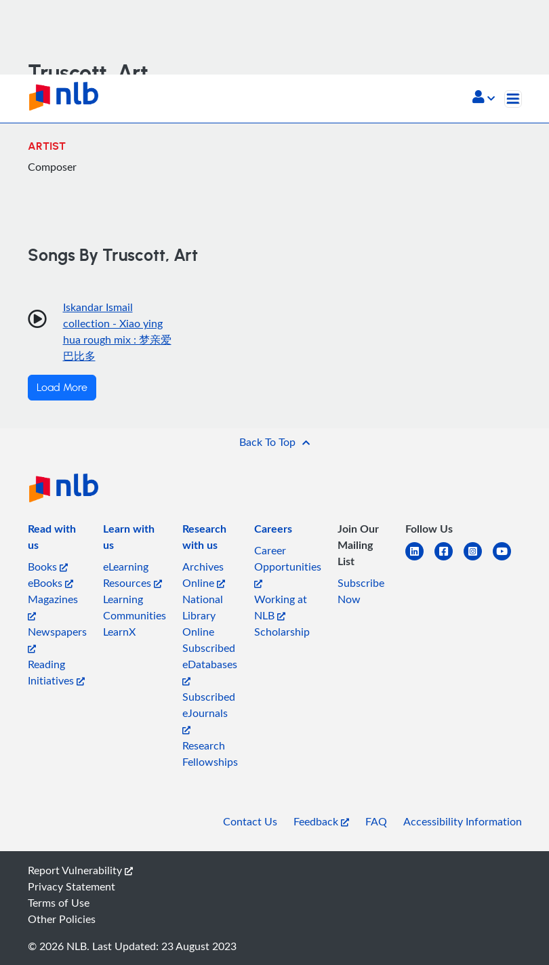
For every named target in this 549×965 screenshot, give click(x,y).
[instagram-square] (478, 559)
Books (48, 566)
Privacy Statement (71, 886)
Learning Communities (134, 607)
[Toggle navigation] (513, 99)
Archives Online (203, 574)
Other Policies (62, 918)
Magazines (53, 606)
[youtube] (507, 559)
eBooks (50, 582)
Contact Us (250, 821)
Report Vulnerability (80, 870)
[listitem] (57, 539)
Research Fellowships (210, 753)
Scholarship (282, 631)
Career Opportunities (287, 565)
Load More (62, 387)
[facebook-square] (449, 559)
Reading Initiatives (56, 672)
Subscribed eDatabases (209, 663)
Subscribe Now (361, 591)
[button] (483, 98)
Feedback (321, 821)
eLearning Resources (132, 574)
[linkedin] (419, 559)
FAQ (376, 821)
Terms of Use (58, 902)
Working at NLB (280, 607)
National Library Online (202, 615)
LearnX (119, 631)
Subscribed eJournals (208, 712)
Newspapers (57, 638)
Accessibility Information (462, 821)
